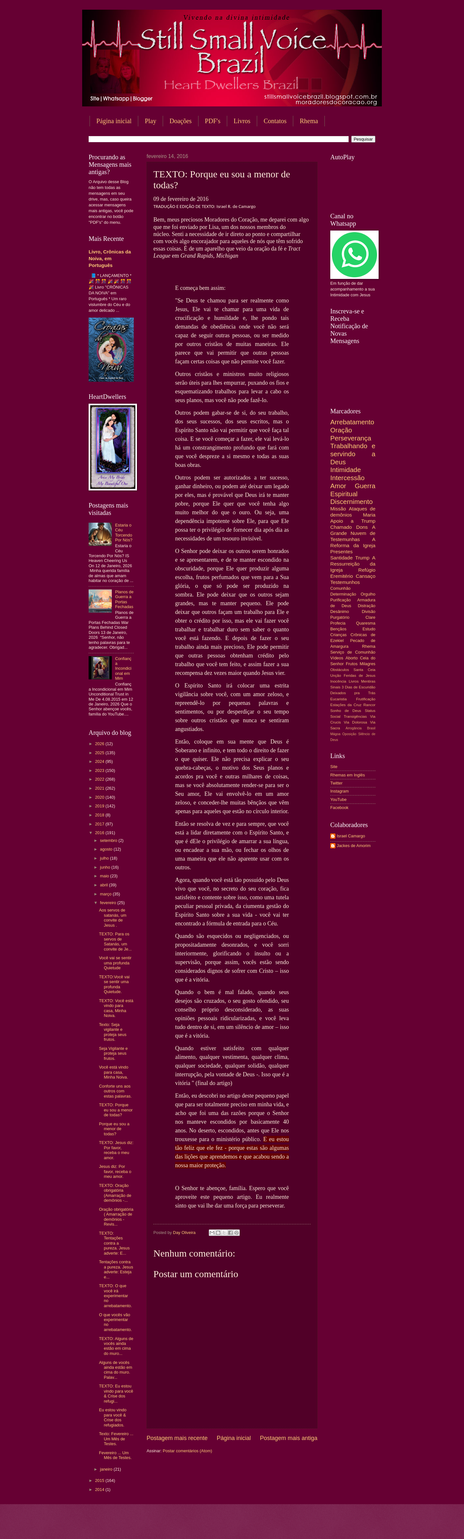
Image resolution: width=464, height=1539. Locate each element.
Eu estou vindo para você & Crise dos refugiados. (112, 1417)
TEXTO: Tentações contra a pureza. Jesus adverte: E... (114, 1243)
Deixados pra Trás (352, 693)
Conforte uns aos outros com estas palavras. (115, 1091)
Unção (335, 675)
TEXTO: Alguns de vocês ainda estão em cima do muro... (116, 1346)
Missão (338, 508)
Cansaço (365, 576)
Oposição (349, 734)
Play (150, 120)
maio (105, 875)
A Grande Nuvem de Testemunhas (352, 533)
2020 (100, 797)
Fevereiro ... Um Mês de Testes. (115, 1455)
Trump (362, 557)
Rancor (369, 705)
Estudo (368, 628)
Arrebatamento (352, 422)
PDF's (212, 120)
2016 (100, 832)
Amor (338, 485)
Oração (341, 430)
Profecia (337, 623)
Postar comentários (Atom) (187, 1450)
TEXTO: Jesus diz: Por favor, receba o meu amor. (116, 1150)
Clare (370, 617)
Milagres (367, 663)
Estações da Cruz (346, 705)
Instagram (339, 791)
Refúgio (366, 570)
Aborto (351, 658)
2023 (100, 770)
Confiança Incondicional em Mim (123, 668)
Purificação (340, 599)
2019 (100, 806)
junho (105, 867)
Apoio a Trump (352, 521)
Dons (362, 527)
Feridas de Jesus (359, 675)
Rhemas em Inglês (347, 775)
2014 (100, 1489)
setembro (109, 840)
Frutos (352, 663)
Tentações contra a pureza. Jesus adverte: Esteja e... (116, 1269)
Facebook (339, 807)
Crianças (338, 634)
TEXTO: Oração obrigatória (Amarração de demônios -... (115, 1193)
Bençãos (338, 628)
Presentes (341, 551)
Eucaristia (338, 699)
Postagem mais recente (177, 1438)
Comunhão (340, 588)
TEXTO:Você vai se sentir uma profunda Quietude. (114, 984)
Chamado (341, 527)
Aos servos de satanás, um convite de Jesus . (112, 917)
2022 (100, 779)
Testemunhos (345, 582)
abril (104, 885)
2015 (100, 1480)
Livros (242, 120)
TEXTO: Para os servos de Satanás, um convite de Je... (115, 941)
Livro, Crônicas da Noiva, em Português (110, 258)
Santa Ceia (364, 670)
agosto (106, 849)
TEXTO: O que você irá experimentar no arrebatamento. (115, 1295)
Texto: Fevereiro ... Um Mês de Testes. (116, 1438)
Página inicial (113, 120)
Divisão (368, 611)
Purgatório (339, 617)
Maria (369, 515)
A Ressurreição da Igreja (352, 564)
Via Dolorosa (355, 722)
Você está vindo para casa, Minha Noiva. (113, 1072)
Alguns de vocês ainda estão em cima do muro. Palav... (115, 1370)
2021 (100, 788)
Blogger (284, 1526)
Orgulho (368, 594)
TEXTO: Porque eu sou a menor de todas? (115, 1109)
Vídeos (336, 658)
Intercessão (347, 477)
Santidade (341, 557)
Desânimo (339, 611)
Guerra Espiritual (352, 490)
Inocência (338, 681)
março (106, 894)
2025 (100, 752)
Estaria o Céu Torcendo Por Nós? (123, 532)
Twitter (336, 783)
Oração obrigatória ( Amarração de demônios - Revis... (116, 1217)
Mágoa (335, 734)
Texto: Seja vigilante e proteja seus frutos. (112, 1032)
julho (105, 858)
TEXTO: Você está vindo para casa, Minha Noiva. (116, 1008)
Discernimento (351, 501)
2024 (100, 761)
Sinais (335, 687)
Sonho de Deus (345, 711)
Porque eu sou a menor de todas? (114, 1128)
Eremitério (341, 576)
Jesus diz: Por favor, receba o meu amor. (115, 1171)
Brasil (371, 728)
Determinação (343, 594)
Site (333, 766)
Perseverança (350, 438)
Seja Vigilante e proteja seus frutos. (113, 1053)
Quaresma (365, 623)
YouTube (338, 799)
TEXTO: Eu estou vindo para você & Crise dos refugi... (116, 1393)
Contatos (275, 120)
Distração (366, 605)
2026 (100, 743)
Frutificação (365, 699)
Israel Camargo (351, 836)
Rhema (309, 120)
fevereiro (108, 902)
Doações (180, 120)
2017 (100, 824)
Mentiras (368, 681)
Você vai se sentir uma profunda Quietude (115, 962)
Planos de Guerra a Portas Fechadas (124, 599)
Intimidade (345, 469)
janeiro (106, 1469)
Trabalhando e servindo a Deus (352, 453)
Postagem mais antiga (288, 1438)
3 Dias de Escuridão (358, 687)
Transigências (355, 716)
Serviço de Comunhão (352, 652)
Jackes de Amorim (354, 845)
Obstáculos (339, 670)
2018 (100, 815)
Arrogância (354, 728)
